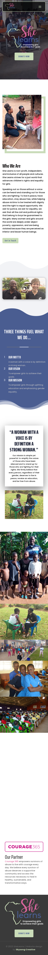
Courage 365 (11, 861)
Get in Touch (10, 240)
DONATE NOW (24, 56)
